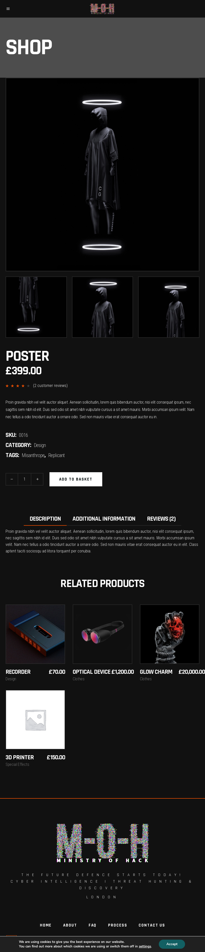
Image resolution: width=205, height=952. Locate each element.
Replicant (56, 455)
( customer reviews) (50, 385)
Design (40, 445)
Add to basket (76, 479)
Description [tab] (45, 519)
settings (145, 946)
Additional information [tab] (103, 519)
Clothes (79, 679)
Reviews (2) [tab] (161, 519)
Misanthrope (33, 455)
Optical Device (91, 672)
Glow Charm (156, 672)
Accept (174, 944)
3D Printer (20, 757)
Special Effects (17, 764)
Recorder (18, 672)
